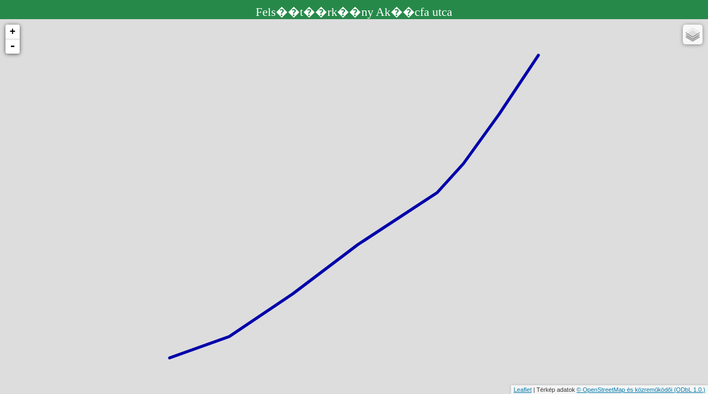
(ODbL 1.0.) (689, 389)
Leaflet (523, 389)
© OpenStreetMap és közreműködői (625, 389)
